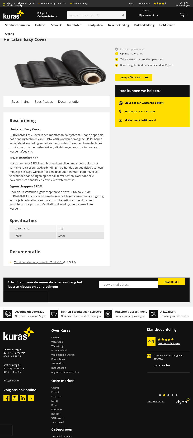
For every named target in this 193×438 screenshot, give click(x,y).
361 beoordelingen (169, 343)
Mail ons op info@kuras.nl (140, 120)
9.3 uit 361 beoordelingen (183, 4)
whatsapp (121, 103)
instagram (15, 398)
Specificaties (44, 101)
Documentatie (68, 101)
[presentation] (25, 296)
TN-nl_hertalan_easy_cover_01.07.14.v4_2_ (38, 262)
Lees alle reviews (155, 401)
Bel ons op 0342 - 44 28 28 (140, 111)
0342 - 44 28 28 (12, 356)
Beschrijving (21, 101)
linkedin (23, 398)
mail (121, 120)
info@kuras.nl (11, 380)
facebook (6, 398)
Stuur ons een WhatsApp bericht (144, 102)
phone (121, 112)
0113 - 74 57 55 (12, 372)
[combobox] (96, 15)
